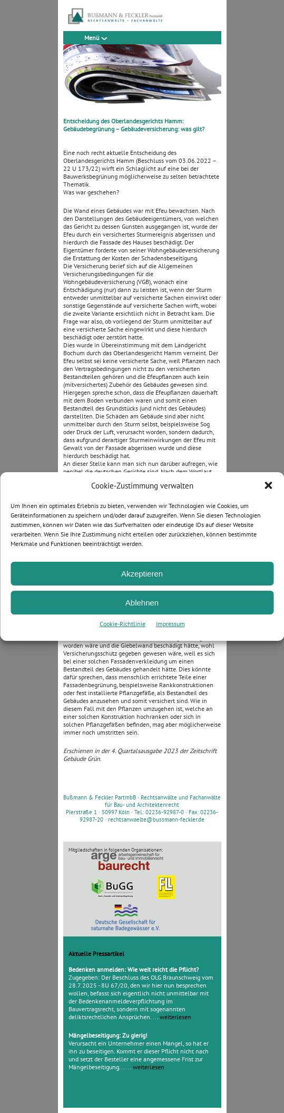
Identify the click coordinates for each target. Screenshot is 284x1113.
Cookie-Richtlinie (122, 624)
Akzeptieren (142, 573)
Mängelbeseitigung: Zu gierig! (108, 1035)
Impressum (170, 624)
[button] (268, 485)
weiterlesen (175, 1017)
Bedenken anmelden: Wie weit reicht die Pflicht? (133, 969)
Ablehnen (142, 602)
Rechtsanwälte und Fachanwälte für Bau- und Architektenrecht (163, 801)
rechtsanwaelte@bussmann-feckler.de (156, 819)
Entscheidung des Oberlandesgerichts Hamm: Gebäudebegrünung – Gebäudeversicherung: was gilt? (133, 125)
